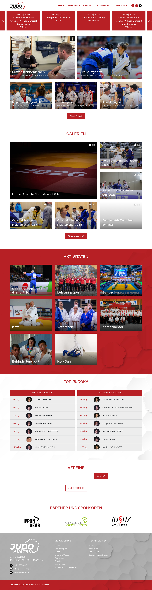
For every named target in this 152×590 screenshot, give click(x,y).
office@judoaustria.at (20, 569)
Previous (3, 21)
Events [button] (87, 5)
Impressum (93, 549)
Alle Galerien (76, 236)
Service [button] (120, 5)
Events (58, 552)
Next (149, 21)
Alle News (76, 116)
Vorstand (58, 545)
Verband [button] (72, 5)
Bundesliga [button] (104, 5)
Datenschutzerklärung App (100, 555)
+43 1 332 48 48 (18, 565)
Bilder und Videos (62, 555)
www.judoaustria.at (19, 572)
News (61, 5)
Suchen (101, 476)
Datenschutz (94, 552)
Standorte (59, 561)
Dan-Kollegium (61, 549)
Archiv (91, 545)
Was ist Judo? (60, 564)
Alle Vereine (76, 488)
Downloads (59, 558)
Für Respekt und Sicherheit (66, 567)
